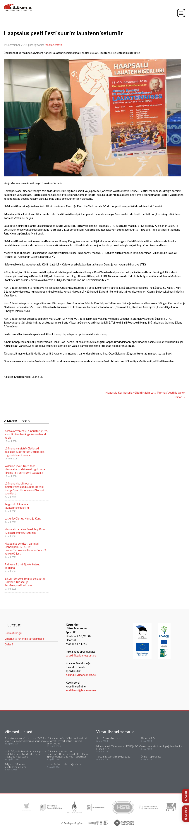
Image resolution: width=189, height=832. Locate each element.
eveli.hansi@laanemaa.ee (81, 690)
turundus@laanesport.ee (81, 674)
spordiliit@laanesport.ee (81, 655)
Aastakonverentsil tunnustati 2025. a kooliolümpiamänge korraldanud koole (26, 434)
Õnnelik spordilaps (150, 756)
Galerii (185, 796)
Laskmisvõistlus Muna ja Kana (23, 518)
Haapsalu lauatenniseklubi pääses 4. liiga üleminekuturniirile (25, 531)
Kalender (185, 813)
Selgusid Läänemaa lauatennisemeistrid (17, 506)
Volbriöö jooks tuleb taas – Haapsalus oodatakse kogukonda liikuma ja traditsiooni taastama (25, 469)
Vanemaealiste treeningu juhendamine (161, 746)
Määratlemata (53, 44)
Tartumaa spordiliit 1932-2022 (113, 756)
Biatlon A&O (147, 738)
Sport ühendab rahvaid (108, 738)
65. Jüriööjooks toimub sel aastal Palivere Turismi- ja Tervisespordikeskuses (25, 582)
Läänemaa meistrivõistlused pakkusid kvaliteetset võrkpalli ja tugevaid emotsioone (24, 452)
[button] (181, 13)
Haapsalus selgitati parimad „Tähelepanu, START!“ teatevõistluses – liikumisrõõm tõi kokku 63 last (25, 548)
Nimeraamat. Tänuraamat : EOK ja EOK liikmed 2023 (118, 747)
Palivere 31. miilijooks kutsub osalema (22, 566)
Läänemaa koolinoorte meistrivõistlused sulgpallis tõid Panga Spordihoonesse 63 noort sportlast (24, 488)
